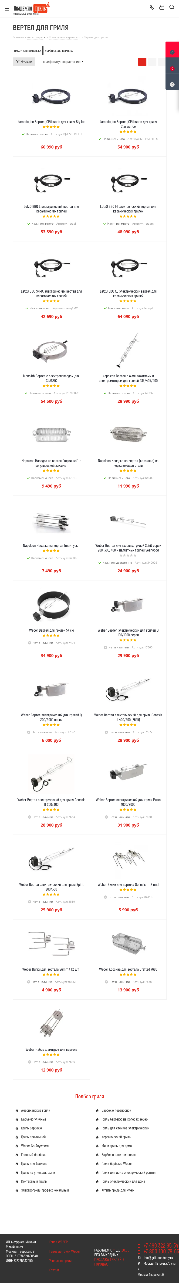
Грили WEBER (58, 1242)
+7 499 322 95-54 (160, 1245)
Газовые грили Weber (64, 1251)
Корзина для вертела (59, 51)
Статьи (54, 1270)
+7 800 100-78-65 (161, 1251)
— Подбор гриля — (89, 1096)
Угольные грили (60, 1260)
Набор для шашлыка (27, 51)
